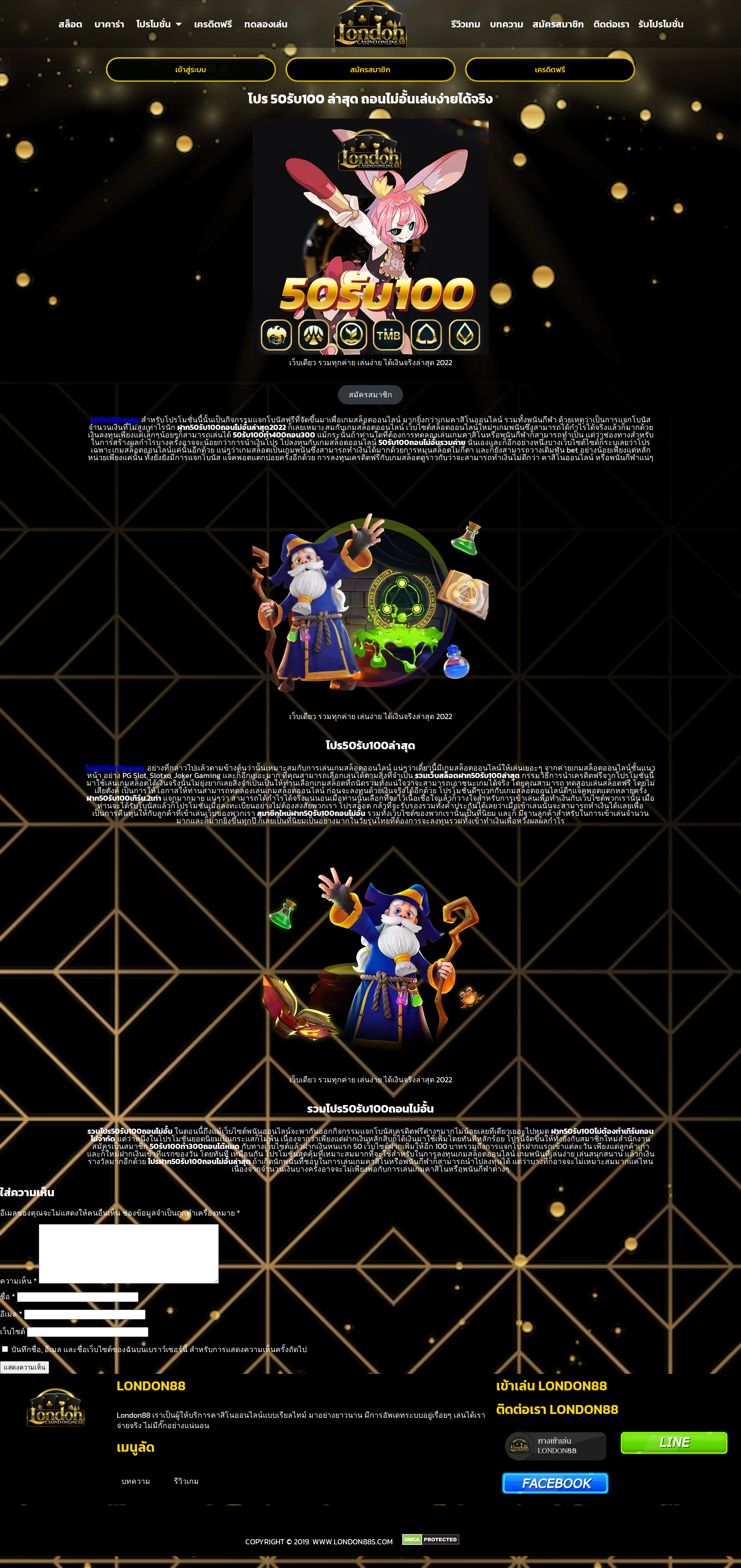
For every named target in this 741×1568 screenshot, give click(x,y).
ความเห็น (18, 1292)
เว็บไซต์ (12, 1342)
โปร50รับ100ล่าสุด (115, 767)
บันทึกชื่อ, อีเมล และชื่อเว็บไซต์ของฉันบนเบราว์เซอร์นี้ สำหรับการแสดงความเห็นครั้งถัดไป (159, 1360)
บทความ (507, 24)
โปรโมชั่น (159, 24)
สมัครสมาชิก (558, 24)
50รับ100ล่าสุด (115, 419)
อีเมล (11, 1325)
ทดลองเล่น (266, 24)
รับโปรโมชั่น (661, 24)
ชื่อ (7, 1307)
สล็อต (70, 24)
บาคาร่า (109, 24)
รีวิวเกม (466, 24)
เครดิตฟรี (213, 24)
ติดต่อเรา (611, 24)
